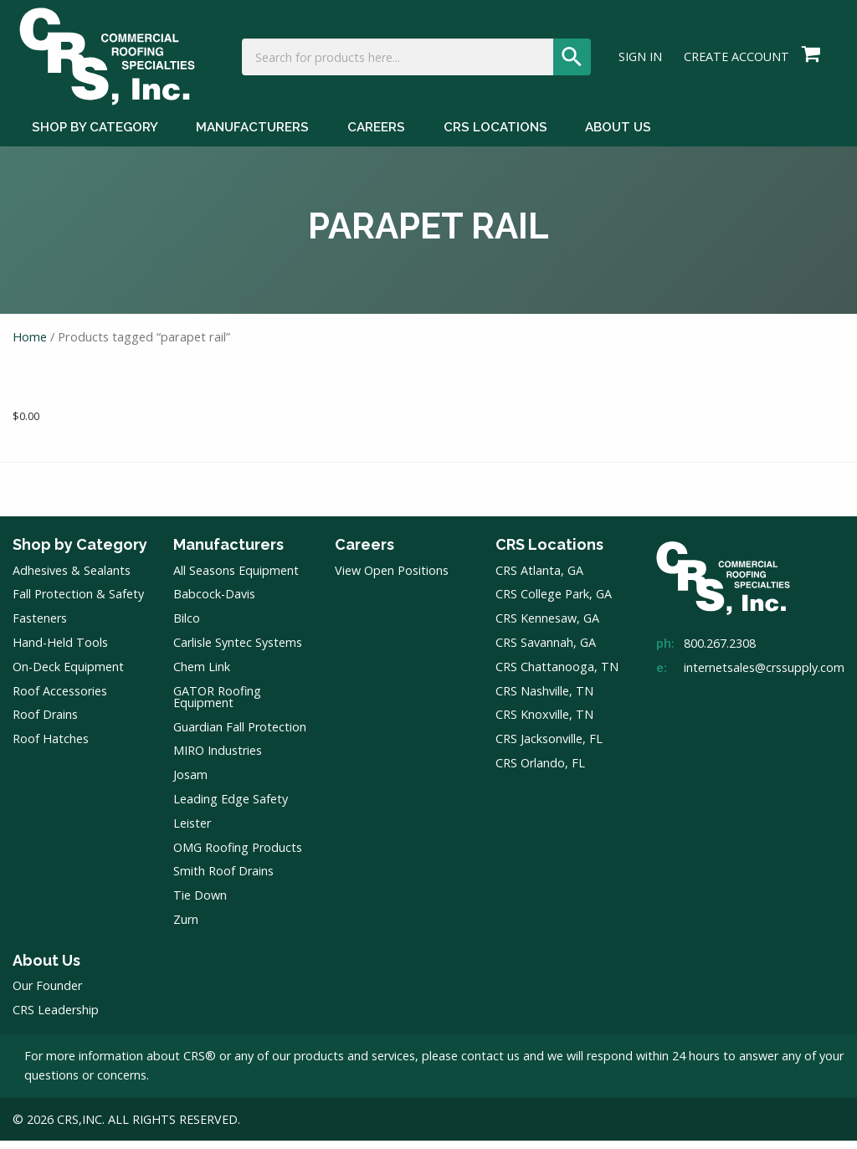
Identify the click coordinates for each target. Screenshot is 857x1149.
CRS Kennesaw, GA (547, 627)
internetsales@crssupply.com (764, 676)
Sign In (640, 63)
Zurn (185, 928)
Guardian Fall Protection (239, 735)
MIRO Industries (217, 759)
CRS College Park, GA (553, 603)
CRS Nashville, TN (544, 699)
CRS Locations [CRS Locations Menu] (495, 140)
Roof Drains (45, 723)
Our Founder (47, 995)
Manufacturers (228, 553)
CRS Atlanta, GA (539, 579)
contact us (490, 1065)
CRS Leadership (56, 1019)
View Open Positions (392, 579)
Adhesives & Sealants (72, 579)
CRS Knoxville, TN (544, 723)
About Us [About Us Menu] (618, 140)
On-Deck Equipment (68, 675)
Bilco (186, 627)
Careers (364, 553)
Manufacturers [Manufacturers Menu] (252, 140)
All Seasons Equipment (236, 579)
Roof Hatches (51, 748)
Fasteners (40, 627)
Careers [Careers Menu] (376, 140)
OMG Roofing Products (237, 856)
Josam (190, 784)
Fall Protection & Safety (78, 603)
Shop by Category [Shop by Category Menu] (95, 140)
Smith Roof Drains (223, 880)
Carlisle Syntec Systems (237, 651)
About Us (46, 968)
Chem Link (201, 675)
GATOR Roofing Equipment (217, 705)
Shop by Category (80, 553)
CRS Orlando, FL (540, 771)
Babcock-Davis (214, 603)
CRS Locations (549, 553)
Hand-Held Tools (60, 651)
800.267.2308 (720, 652)
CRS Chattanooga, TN (556, 675)
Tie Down (200, 904)
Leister (192, 831)
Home (30, 345)
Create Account (736, 63)
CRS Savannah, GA (545, 651)
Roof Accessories (60, 699)
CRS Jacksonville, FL (549, 748)
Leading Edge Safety (230, 808)
